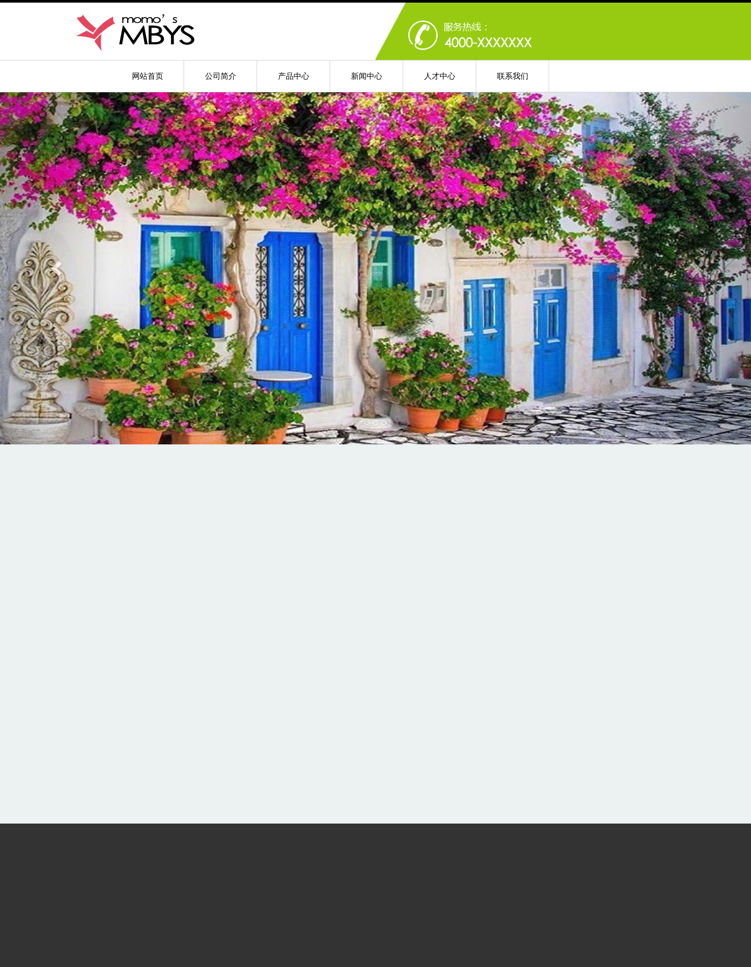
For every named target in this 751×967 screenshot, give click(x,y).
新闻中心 (366, 75)
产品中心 (293, 75)
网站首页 (147, 75)
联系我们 (512, 75)
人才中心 (439, 75)
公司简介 (220, 75)
